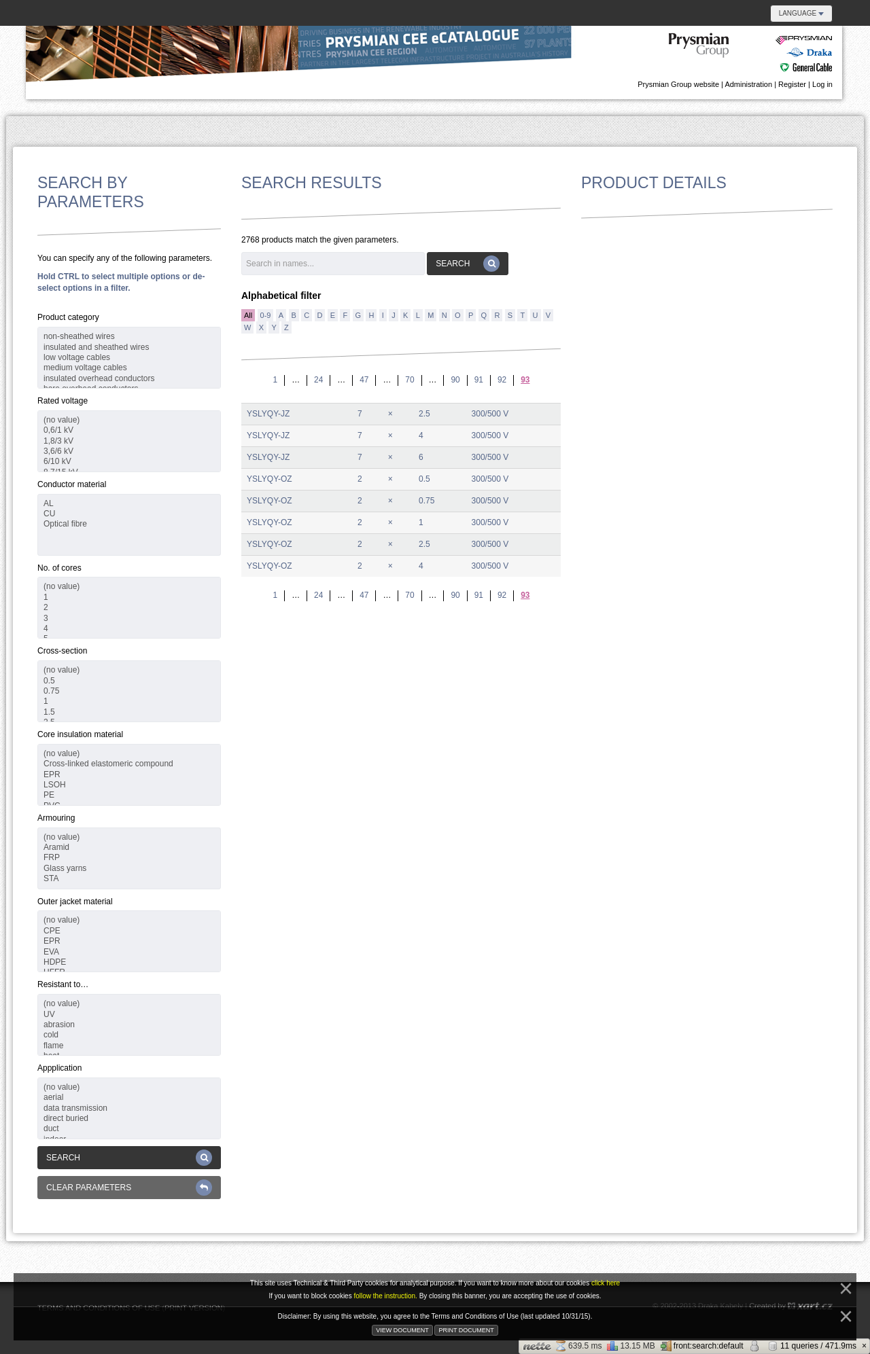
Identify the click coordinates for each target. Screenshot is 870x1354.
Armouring (56, 818)
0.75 (129, 691)
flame (129, 1046)
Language (801, 13)
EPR (129, 775)
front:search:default (702, 1345)
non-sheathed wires (129, 337)
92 (502, 380)
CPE (129, 931)
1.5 (129, 712)
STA (129, 879)
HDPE (129, 962)
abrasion (129, 1025)
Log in (822, 84)
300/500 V (490, 413)
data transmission (129, 1108)
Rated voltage (62, 401)
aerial (129, 1097)
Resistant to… (62, 984)
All (248, 315)
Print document (465, 1330)
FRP (129, 858)
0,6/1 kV (129, 430)
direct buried (129, 1119)
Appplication (59, 1068)
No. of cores (59, 568)
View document (402, 1330)
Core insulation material (80, 734)
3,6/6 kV (129, 451)
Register (792, 84)
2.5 (424, 413)
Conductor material (71, 484)
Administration (748, 84)
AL (129, 504)
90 (455, 380)
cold (129, 1035)
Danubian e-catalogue (751, 53)
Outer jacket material (75, 901)
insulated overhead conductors (129, 379)
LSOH (129, 785)
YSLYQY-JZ (268, 413)
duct (129, 1129)
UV (129, 1015)
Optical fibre (129, 524)
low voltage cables (129, 358)
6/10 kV (129, 462)
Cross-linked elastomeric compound (129, 764)
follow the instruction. (386, 1296)
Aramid (129, 847)
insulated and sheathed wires (129, 347)
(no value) (129, 420)
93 (525, 380)
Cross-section (62, 651)
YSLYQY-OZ (269, 479)
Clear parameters (129, 1187)
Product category (68, 317)
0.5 (129, 681)
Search (129, 1158)
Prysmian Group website (678, 84)
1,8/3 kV (129, 441)
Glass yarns (129, 868)
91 (478, 380)
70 (409, 380)
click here (605, 1283)
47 (364, 380)
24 (318, 380)
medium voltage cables (129, 368)
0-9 (265, 315)
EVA (129, 952)
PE (129, 795)
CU (129, 514)
